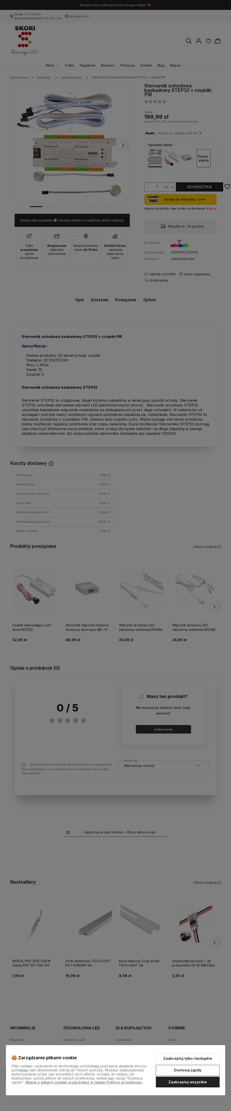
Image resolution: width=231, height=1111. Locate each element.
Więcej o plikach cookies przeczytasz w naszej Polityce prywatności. (84, 1082)
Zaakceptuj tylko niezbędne (187, 1058)
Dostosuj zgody (187, 1070)
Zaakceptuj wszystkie (187, 1082)
